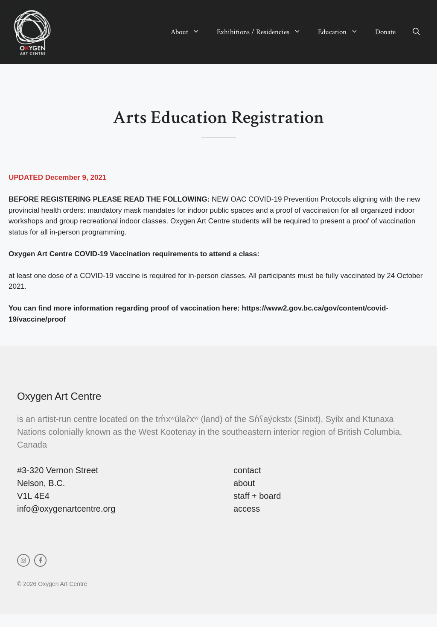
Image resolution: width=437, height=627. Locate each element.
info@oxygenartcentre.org (66, 508)
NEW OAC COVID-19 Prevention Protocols (281, 199)
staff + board (257, 496)
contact (247, 470)
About (189, 32)
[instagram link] (23, 560)
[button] (416, 32)
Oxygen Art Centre (59, 396)
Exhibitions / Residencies (263, 32)
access (246, 508)
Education (342, 32)
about (244, 483)
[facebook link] (40, 560)
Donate (385, 32)
